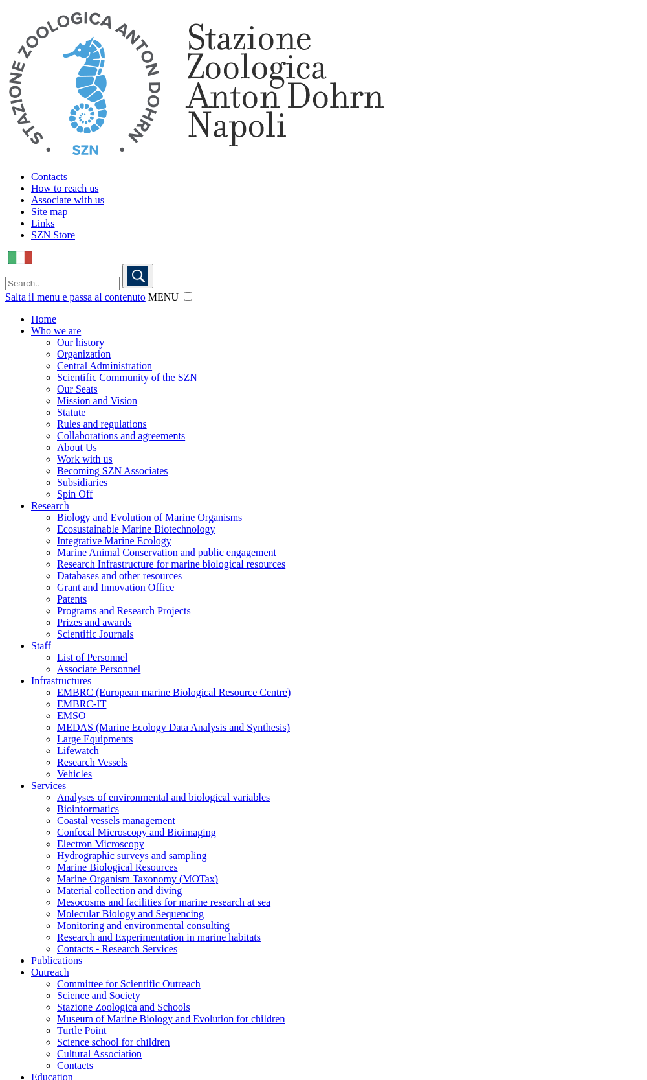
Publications (56, 960)
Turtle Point (81, 1030)
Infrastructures (61, 680)
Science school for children (113, 1042)
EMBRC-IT (81, 703)
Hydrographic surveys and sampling (132, 855)
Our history (80, 342)
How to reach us (64, 188)
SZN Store (53, 234)
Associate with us (67, 199)
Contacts (49, 176)
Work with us (85, 459)
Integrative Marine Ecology (114, 540)
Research (50, 505)
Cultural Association (99, 1053)
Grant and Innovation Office (115, 587)
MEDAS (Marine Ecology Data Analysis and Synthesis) (173, 727)
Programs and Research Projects (124, 610)
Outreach (50, 972)
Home (43, 319)
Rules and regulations (102, 424)
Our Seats (77, 389)
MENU (163, 297)
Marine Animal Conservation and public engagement (166, 552)
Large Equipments (95, 738)
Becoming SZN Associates (112, 470)
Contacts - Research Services (117, 948)
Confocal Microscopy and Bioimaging (136, 832)
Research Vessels (92, 762)
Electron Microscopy (100, 843)
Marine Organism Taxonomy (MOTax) (137, 878)
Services (48, 785)
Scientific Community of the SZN (127, 377)
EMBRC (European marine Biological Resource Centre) (174, 692)
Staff (41, 645)
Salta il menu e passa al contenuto (75, 297)
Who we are (56, 330)
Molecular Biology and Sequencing (130, 913)
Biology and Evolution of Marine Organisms (149, 517)
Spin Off (75, 494)
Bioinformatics (88, 808)
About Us (77, 447)
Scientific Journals (95, 633)
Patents (72, 598)
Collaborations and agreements (121, 435)
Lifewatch (78, 750)
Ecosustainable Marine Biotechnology (136, 528)
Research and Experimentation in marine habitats (159, 937)
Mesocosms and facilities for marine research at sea (163, 902)
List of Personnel (92, 657)
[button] (188, 296)
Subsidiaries (82, 482)
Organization (84, 354)
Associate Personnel (98, 668)
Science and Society (98, 995)
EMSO (71, 715)
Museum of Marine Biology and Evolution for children (171, 1018)
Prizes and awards (94, 622)
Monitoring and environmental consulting (143, 925)
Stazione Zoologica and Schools (123, 1007)
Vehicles (74, 773)
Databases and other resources (119, 575)
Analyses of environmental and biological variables (163, 797)
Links (42, 223)
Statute (71, 412)
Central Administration (104, 365)
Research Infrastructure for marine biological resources (171, 563)
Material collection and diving (119, 890)
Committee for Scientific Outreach (129, 983)
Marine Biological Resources (117, 867)
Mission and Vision (97, 400)
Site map (49, 211)
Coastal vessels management (116, 820)
